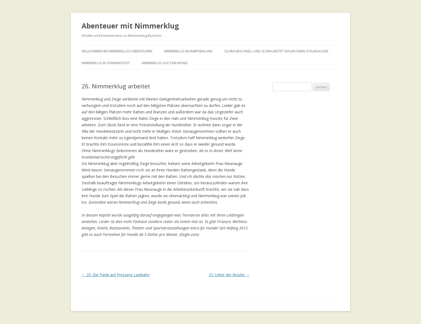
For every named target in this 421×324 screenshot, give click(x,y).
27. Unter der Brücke (229, 274)
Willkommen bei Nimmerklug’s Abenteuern (117, 51)
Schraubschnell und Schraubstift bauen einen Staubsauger (276, 51)
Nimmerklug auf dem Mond (165, 63)
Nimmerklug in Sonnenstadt (106, 63)
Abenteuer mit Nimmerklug (130, 26)
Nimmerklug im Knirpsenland (188, 51)
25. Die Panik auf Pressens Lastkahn (116, 274)
